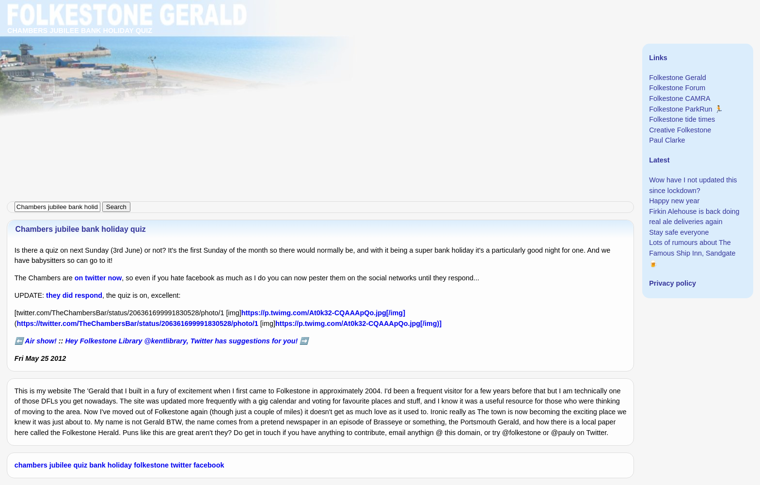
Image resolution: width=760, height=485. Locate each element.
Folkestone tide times (682, 119)
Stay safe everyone (679, 232)
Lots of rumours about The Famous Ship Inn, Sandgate (692, 248)
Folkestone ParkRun (680, 109)
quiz (80, 465)
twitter (181, 465)
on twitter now (98, 278)
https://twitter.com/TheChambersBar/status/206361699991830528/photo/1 (137, 323)
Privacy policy (672, 283)
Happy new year (674, 201)
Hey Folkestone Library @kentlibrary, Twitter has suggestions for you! (181, 341)
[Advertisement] (291, 68)
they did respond (74, 295)
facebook (208, 465)
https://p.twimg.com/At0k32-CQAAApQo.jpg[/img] (323, 313)
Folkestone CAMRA (679, 98)
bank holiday (110, 465)
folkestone (151, 465)
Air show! (41, 341)
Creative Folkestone (680, 130)
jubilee (60, 465)
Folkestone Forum (677, 88)
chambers (31, 465)
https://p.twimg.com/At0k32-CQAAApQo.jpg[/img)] (358, 323)
